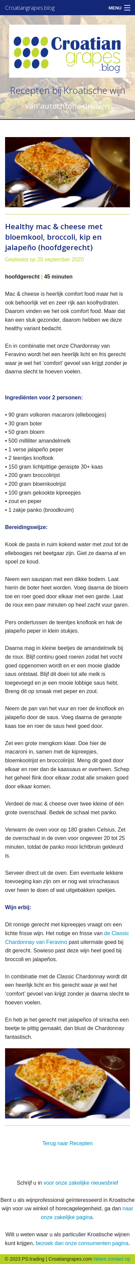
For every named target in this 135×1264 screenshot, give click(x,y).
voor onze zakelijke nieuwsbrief (81, 1183)
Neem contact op (111, 1259)
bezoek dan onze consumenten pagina (82, 1243)
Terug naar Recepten (67, 1143)
